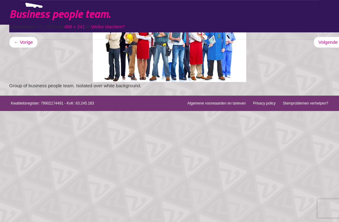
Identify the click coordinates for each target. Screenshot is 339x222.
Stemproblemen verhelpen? (305, 103)
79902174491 (52, 103)
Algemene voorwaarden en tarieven (216, 103)
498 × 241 (74, 26)
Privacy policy (264, 103)
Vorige (23, 42)
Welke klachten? (108, 26)
